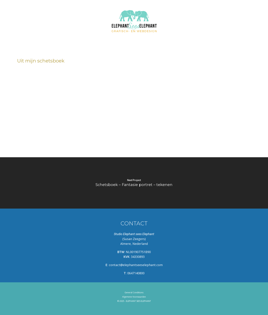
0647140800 (135, 273)
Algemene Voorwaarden (134, 296)
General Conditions (134, 292)
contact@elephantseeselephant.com (136, 265)
